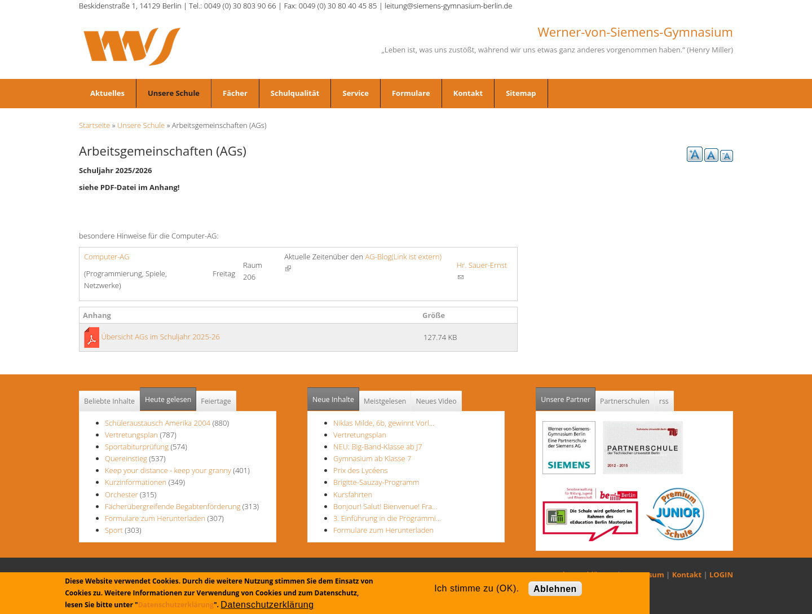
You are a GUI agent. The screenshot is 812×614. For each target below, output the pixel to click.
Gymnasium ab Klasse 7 (372, 458)
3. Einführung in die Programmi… (387, 518)
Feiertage (216, 401)
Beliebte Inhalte (109, 401)
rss (664, 401)
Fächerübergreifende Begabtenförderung (172, 506)
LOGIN (721, 574)
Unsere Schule (174, 93)
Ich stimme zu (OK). (476, 588)
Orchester (121, 494)
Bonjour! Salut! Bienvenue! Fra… (385, 506)
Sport (114, 530)
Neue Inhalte (333, 399)
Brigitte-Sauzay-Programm (376, 482)
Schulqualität (295, 93)
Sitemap (521, 93)
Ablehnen (555, 589)
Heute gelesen (168, 399)
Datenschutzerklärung (176, 604)
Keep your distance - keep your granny (168, 470)
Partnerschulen (625, 401)
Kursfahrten (352, 494)
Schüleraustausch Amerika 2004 (157, 423)
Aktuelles (107, 93)
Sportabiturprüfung (137, 446)
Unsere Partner (568, 396)
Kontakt (468, 93)
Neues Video (436, 401)
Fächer (235, 93)
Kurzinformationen (135, 482)
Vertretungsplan (131, 435)
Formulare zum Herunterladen (155, 518)
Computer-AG (107, 256)
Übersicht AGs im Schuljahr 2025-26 (160, 337)
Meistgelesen (385, 401)
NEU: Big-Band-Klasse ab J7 (377, 446)
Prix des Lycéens (360, 470)
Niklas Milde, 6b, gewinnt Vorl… (383, 423)
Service (355, 93)
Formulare (411, 93)
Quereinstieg (126, 458)
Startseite (94, 125)
